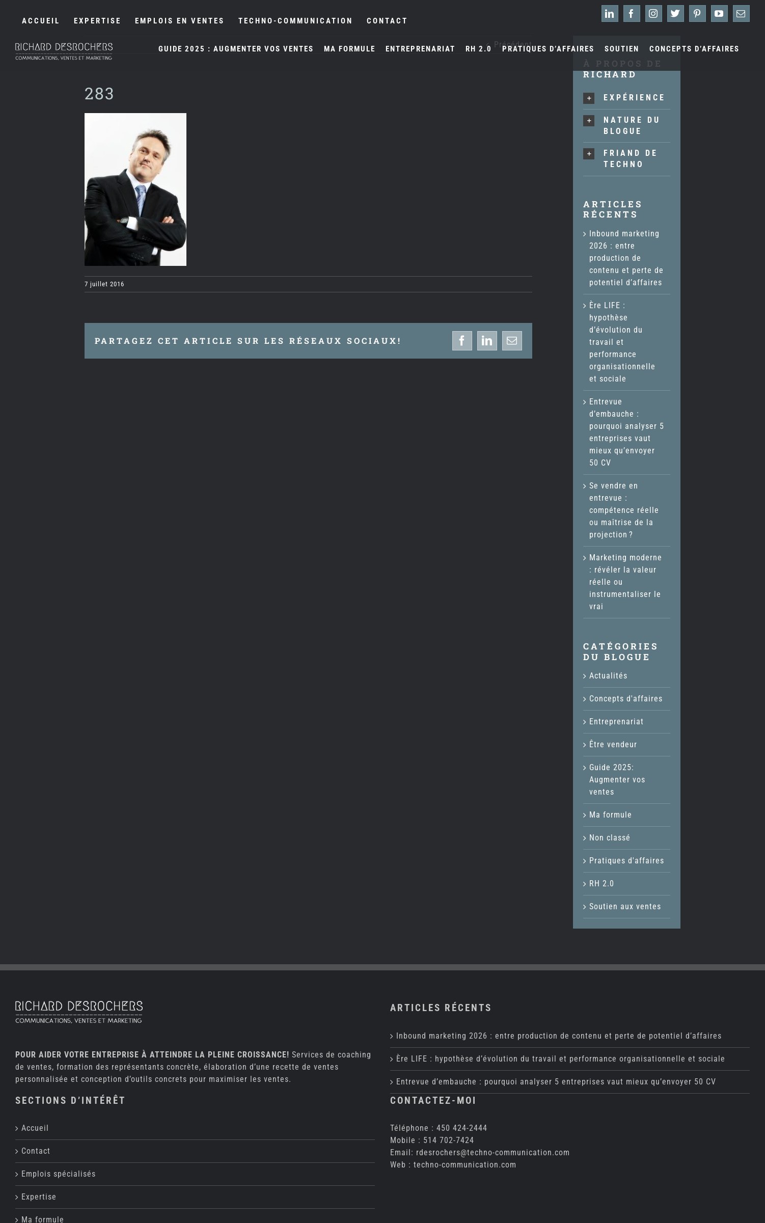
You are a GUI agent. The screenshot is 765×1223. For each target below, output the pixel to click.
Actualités (608, 676)
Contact (35, 1086)
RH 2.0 (601, 883)
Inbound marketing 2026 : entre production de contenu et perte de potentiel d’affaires (626, 258)
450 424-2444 (461, 1063)
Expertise (39, 1132)
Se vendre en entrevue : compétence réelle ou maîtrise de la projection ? (624, 510)
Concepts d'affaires (626, 698)
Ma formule (610, 815)
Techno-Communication (240, 1213)
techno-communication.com (465, 1100)
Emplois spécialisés (58, 1109)
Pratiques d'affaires (626, 860)
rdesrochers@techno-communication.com (493, 1088)
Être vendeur (613, 744)
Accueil (35, 1063)
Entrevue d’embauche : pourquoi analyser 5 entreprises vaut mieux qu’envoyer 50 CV (556, 1017)
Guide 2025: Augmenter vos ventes (617, 780)
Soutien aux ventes (625, 906)
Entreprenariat (616, 721)
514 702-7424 (448, 1075)
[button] (626, 98)
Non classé (610, 837)
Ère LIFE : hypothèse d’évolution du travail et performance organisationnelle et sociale (622, 342)
